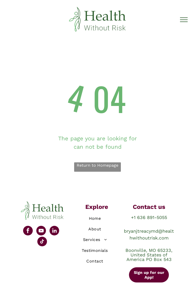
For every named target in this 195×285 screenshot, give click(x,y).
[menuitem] (95, 219)
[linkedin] (54, 231)
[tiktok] (42, 242)
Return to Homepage (97, 165)
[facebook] (28, 231)
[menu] (183, 19)
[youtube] (41, 231)
